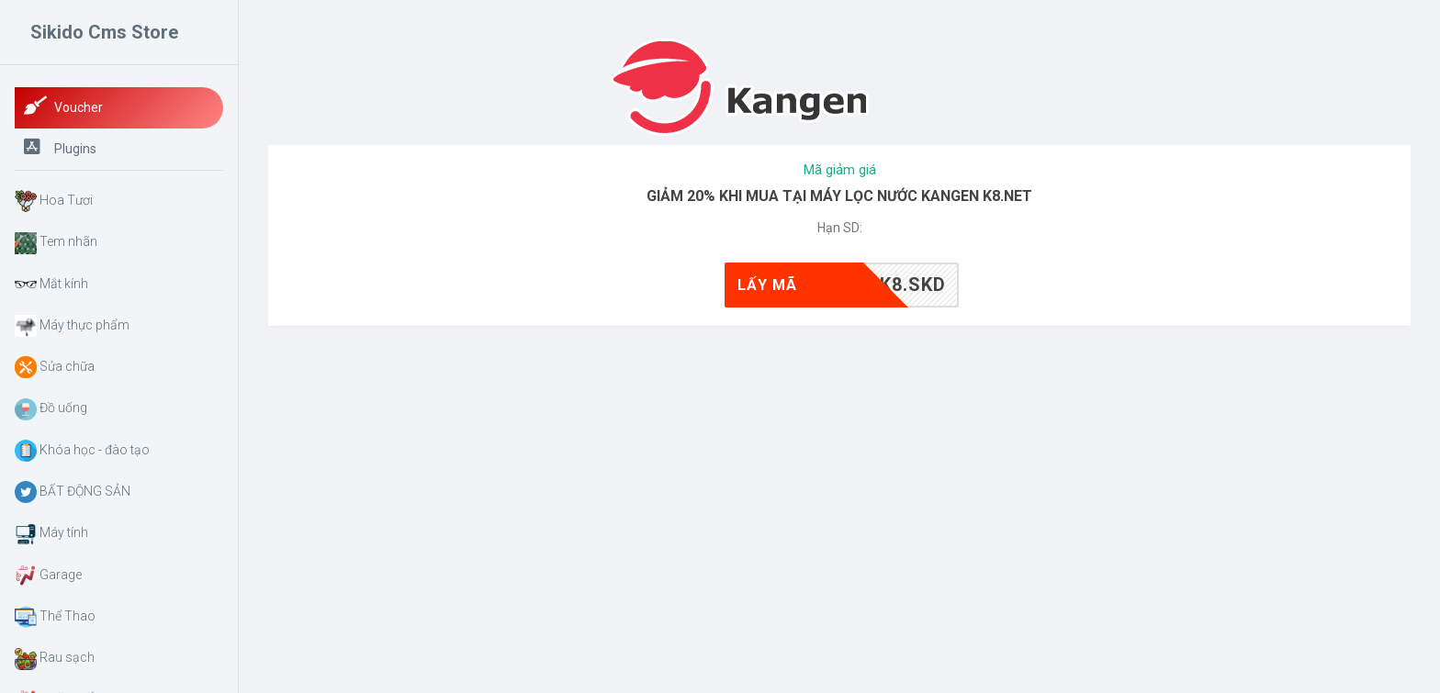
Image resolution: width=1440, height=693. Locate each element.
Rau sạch (55, 659)
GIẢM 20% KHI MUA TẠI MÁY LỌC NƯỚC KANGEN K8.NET (839, 196)
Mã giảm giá (840, 170)
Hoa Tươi (54, 201)
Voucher (63, 105)
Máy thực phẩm (72, 326)
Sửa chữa (55, 367)
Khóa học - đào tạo (82, 451)
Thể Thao (55, 617)
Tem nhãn (56, 243)
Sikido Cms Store (104, 32)
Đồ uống (51, 409)
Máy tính (51, 534)
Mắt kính (51, 285)
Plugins (60, 147)
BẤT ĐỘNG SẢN (72, 492)
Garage (48, 575)
